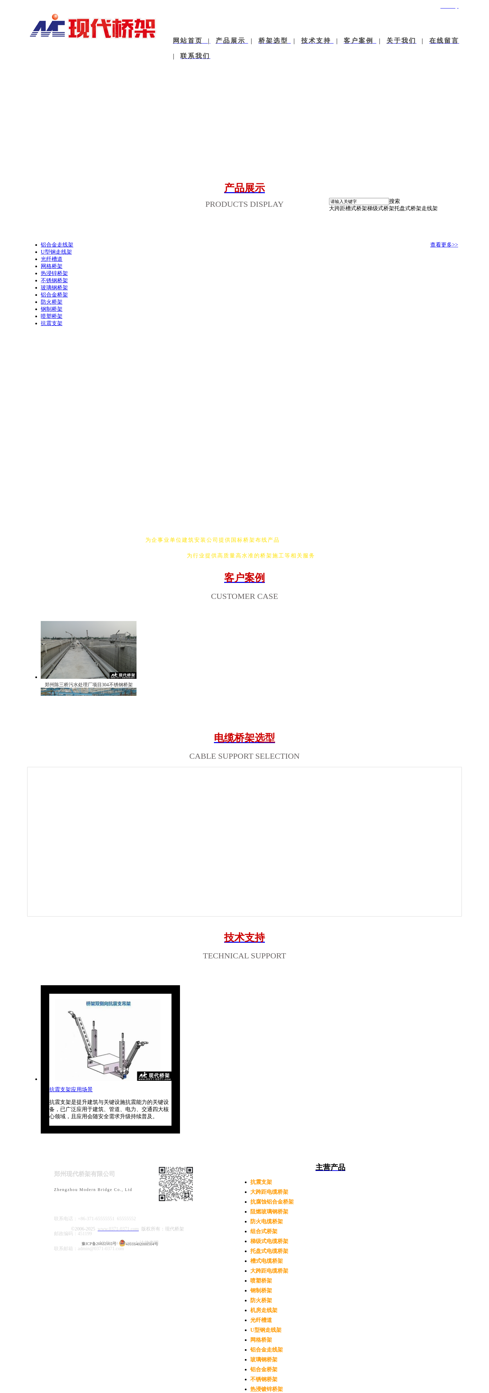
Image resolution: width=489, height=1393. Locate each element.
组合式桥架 (263, 1231)
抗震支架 (261, 1182)
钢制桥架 (261, 1290)
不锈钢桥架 (263, 1379)
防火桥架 (261, 1300)
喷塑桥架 (261, 1280)
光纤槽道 (261, 1320)
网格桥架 (261, 1340)
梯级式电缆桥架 (269, 1241)
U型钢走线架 (266, 1330)
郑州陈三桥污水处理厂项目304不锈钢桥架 (89, 684)
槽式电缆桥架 (266, 1261)
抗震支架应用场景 (71, 1089)
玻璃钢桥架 (263, 1359)
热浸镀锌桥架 (266, 1389)
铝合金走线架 (266, 1350)
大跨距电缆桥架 (269, 1192)
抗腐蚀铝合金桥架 (272, 1202)
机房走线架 (263, 1310)
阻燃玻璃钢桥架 (269, 1211)
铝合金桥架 (263, 1369)
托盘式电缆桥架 (269, 1251)
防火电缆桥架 (266, 1221)
